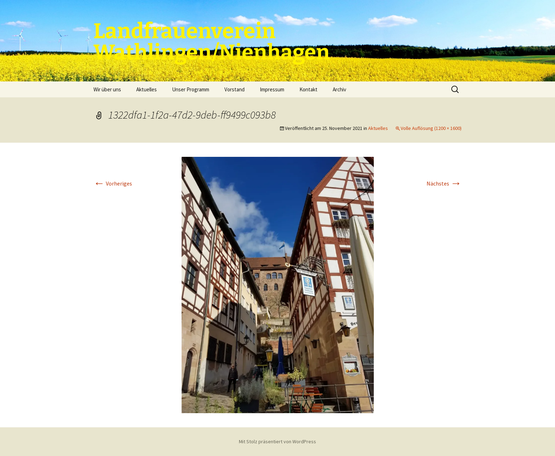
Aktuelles (146, 89)
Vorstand (234, 89)
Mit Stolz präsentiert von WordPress (277, 441)
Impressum (272, 89)
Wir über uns (107, 89)
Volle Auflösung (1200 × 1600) (431, 128)
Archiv (339, 89)
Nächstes (444, 183)
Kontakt (308, 89)
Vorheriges (112, 183)
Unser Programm (190, 89)
